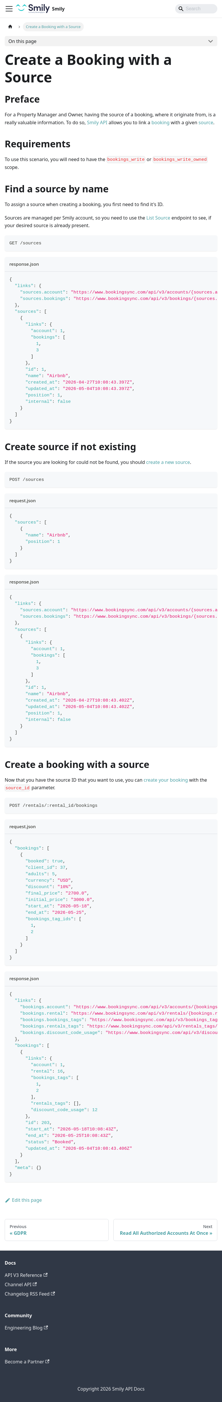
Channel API (21, 1284)
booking (160, 122)
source (206, 122)
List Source (158, 218)
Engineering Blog (26, 1328)
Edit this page (23, 1200)
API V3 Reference (26, 1275)
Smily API (97, 122)
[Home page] (10, 26)
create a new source (168, 462)
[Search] (196, 8)
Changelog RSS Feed (30, 1294)
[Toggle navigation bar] (9, 8)
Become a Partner (27, 1361)
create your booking (166, 780)
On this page (22, 41)
